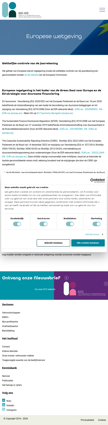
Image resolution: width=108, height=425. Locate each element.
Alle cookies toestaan (88, 242)
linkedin (10, 405)
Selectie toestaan (53, 242)
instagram (11, 410)
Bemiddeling (8, 330)
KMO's (5, 317)
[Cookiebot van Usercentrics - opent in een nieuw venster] (92, 180)
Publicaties (7, 380)
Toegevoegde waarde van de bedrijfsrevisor (23, 360)
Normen (6, 376)
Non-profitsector (10, 321)
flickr (8, 401)
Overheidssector (10, 326)
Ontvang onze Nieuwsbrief (31, 278)
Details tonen (92, 234)
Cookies (102, 420)
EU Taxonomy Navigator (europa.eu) (55, 113)
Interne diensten (10, 351)
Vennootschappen (11, 312)
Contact (6, 346)
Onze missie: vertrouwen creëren (18, 355)
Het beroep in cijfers (12, 385)
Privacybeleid (87, 420)
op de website (31, 75)
